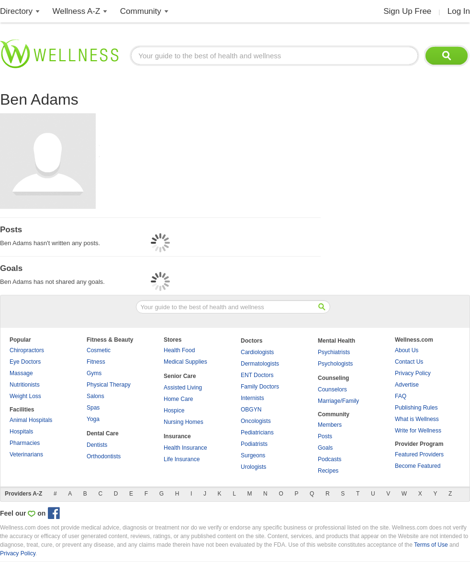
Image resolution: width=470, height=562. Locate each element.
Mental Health (336, 340)
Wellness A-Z (77, 11)
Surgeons (253, 455)
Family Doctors (260, 386)
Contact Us (409, 361)
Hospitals (21, 431)
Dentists (97, 445)
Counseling (333, 378)
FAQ (400, 396)
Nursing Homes (183, 422)
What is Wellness (417, 419)
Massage (21, 373)
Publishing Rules (416, 407)
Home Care (178, 399)
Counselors (332, 389)
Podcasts (329, 459)
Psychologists (335, 363)
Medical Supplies (185, 361)
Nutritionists (25, 384)
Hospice (174, 410)
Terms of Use (431, 544)
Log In (459, 11)
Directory (16, 11)
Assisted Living (183, 387)
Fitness (96, 361)
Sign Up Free (407, 11)
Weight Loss (25, 396)
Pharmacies (25, 443)
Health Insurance (185, 447)
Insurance (177, 436)
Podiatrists (254, 444)
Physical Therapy (109, 384)
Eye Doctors (25, 361)
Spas (93, 407)
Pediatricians (257, 432)
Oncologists (256, 421)
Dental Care (103, 433)
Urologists (253, 467)
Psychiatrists (334, 352)
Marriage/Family (338, 401)
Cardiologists (257, 352)
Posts (325, 436)
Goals (325, 447)
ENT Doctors (257, 375)
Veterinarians (26, 454)
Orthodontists (104, 456)
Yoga (93, 419)
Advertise (407, 384)
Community (140, 11)
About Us (406, 350)
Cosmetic (99, 350)
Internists (252, 398)
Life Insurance (182, 459)
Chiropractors (27, 350)
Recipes (328, 470)
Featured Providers (419, 454)
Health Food (179, 350)
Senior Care (180, 376)
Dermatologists (260, 363)
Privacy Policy (413, 373)
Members (330, 425)
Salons (95, 396)
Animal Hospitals (31, 420)
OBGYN (251, 409)
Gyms (94, 373)
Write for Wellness (418, 430)
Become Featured (417, 466)
